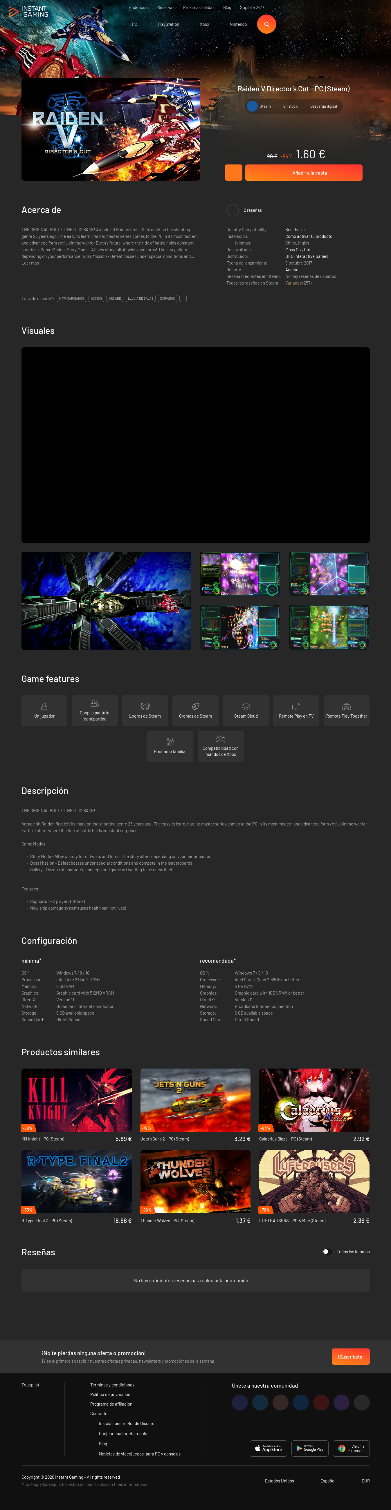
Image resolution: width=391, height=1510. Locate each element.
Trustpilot (30, 1384)
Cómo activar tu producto (308, 236)
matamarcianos (71, 298)
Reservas (165, 7)
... (183, 298)
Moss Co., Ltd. (298, 249)
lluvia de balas (140, 298)
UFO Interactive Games (306, 256)
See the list (295, 229)
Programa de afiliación (111, 1403)
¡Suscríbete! (351, 1356)
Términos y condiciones (112, 1384)
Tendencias (138, 7)
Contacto (98, 1413)
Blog (227, 7)
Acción (291, 269)
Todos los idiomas (346, 1251)
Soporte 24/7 (252, 7)
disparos (167, 298)
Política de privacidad (110, 1394)
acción (96, 298)
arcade (115, 298)
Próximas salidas (199, 7)
